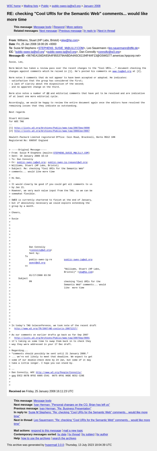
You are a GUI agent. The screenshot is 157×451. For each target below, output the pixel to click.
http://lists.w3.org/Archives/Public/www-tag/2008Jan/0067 (52, 131)
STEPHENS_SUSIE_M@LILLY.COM (61, 48)
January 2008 (92, 5)
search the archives (64, 438)
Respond (59, 27)
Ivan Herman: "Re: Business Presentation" (65, 408)
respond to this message (46, 430)
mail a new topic (73, 430)
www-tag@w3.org (122, 71)
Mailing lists (31, 5)
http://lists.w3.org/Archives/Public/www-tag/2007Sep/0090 (52, 128)
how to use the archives (35, 438)
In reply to (90, 30)
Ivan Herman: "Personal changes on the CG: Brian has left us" (72, 404)
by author (102, 434)
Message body (43, 27)
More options (75, 27)
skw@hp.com (69, 40)
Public (45, 5)
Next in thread (106, 30)
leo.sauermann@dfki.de (123, 48)
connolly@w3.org (108, 51)
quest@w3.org (37, 262)
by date (61, 434)
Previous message (70, 30)
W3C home (14, 5)
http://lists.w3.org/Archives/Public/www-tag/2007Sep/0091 (52, 338)
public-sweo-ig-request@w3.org (67, 162)
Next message (48, 30)
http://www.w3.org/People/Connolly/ (59, 372)
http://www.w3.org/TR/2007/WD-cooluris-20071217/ (46, 328)
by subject (88, 434)
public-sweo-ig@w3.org (66, 5)
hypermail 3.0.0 (54, 444)
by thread (74, 434)
